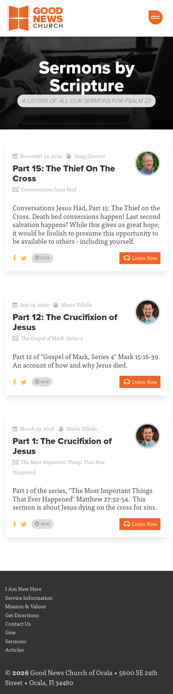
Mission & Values (25, 606)
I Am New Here (23, 588)
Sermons (15, 641)
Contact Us (18, 623)
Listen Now (140, 257)
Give (10, 632)
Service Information (28, 597)
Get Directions (22, 615)
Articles (14, 649)
